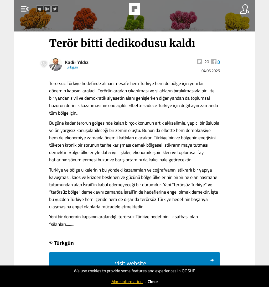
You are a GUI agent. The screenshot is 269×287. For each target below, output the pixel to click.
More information (127, 281)
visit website (165, 263)
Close (153, 281)
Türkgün (71, 67)
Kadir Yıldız (77, 62)
